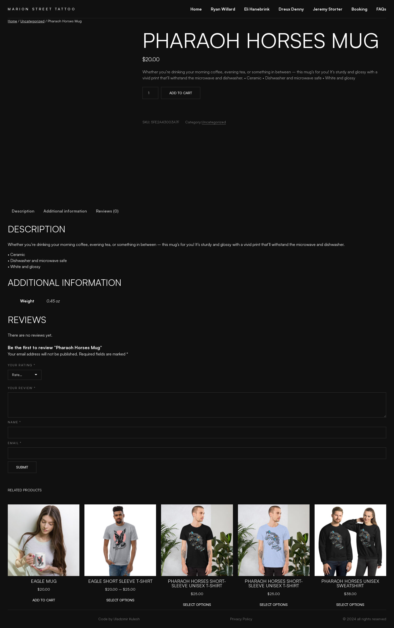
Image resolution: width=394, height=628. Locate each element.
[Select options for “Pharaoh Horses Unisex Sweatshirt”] (350, 604)
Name (14, 422)
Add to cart (180, 93)
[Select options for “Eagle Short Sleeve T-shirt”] (120, 600)
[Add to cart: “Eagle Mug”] (43, 600)
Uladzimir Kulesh (127, 619)
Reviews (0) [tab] (107, 211)
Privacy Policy (241, 619)
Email (15, 443)
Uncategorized (32, 21)
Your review (21, 388)
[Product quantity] (150, 93)
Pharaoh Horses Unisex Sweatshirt (350, 583)
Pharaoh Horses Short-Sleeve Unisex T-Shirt (197, 583)
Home (12, 21)
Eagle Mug (44, 581)
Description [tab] (23, 211)
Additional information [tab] (65, 211)
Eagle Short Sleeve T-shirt (120, 581)
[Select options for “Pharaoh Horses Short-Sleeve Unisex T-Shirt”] (197, 604)
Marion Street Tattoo (42, 9)
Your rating (21, 365)
